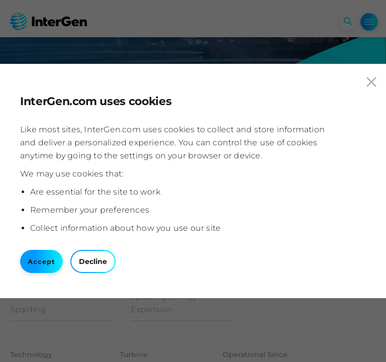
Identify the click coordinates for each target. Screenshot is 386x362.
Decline (93, 261)
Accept (41, 261)
